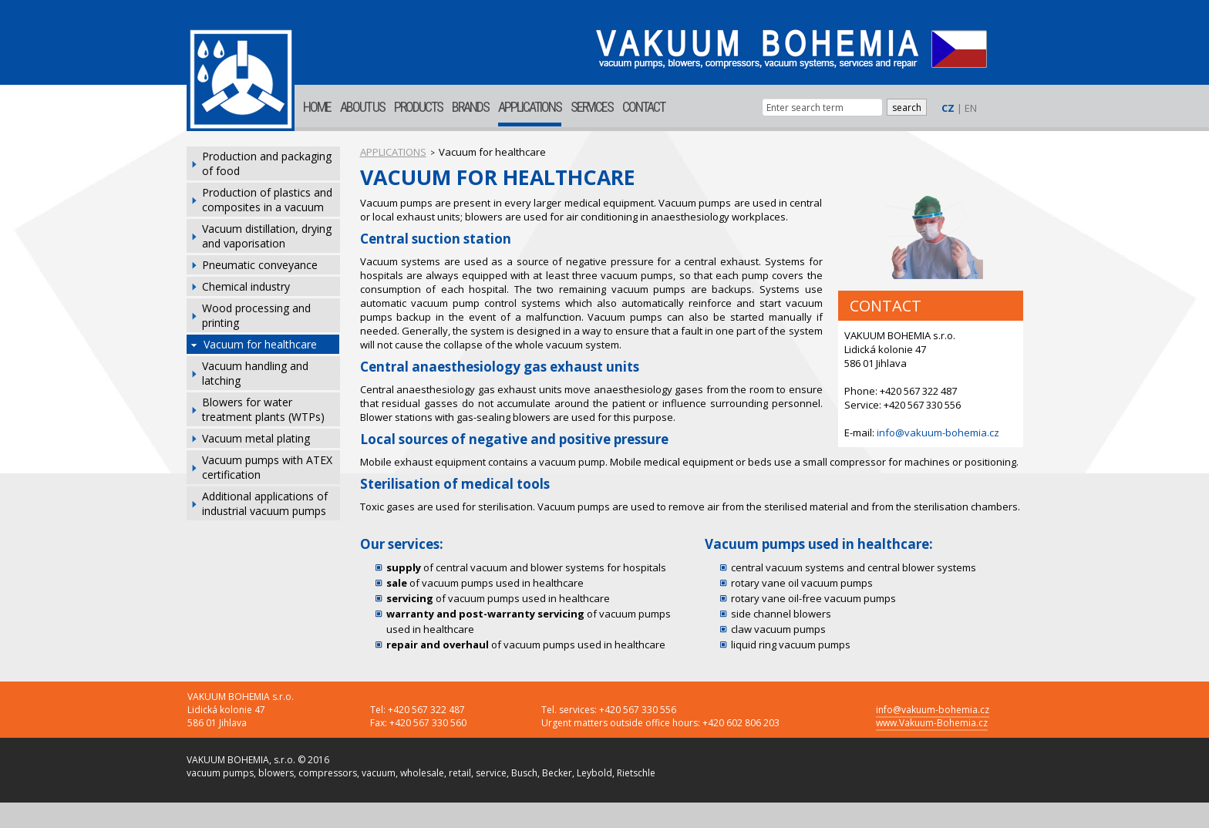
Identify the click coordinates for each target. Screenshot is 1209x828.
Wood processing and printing (256, 315)
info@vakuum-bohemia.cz (938, 432)
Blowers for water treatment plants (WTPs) (263, 409)
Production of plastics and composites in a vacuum (267, 199)
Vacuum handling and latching (255, 373)
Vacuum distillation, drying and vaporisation (267, 236)
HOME (317, 107)
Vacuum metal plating (256, 438)
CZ (948, 108)
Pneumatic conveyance (260, 264)
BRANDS (470, 107)
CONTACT (643, 107)
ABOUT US (362, 107)
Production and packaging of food (267, 163)
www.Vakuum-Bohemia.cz (932, 722)
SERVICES (592, 107)
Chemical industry (246, 286)
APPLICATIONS (529, 107)
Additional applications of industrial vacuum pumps (265, 503)
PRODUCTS (418, 107)
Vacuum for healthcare (260, 344)
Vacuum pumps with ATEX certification (267, 467)
